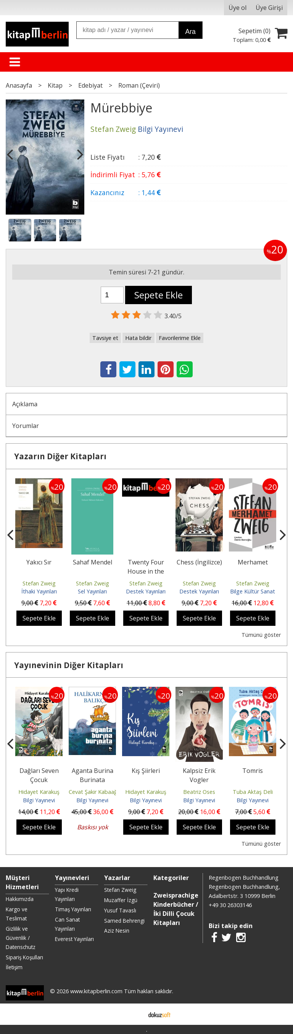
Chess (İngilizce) (199, 562)
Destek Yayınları (146, 591)
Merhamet (253, 562)
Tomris (252, 770)
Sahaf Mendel (92, 562)
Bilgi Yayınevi (39, 800)
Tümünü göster (261, 634)
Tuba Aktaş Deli (253, 791)
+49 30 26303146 (230, 905)
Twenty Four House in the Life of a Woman (145, 571)
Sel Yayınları (92, 591)
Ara (190, 31)
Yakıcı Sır (39, 562)
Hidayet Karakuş (39, 791)
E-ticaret (134, 1014)
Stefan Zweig (39, 583)
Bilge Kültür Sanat (252, 591)
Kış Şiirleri (146, 770)
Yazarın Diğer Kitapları (60, 456)
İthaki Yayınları (39, 591)
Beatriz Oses (199, 791)
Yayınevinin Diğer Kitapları (68, 665)
